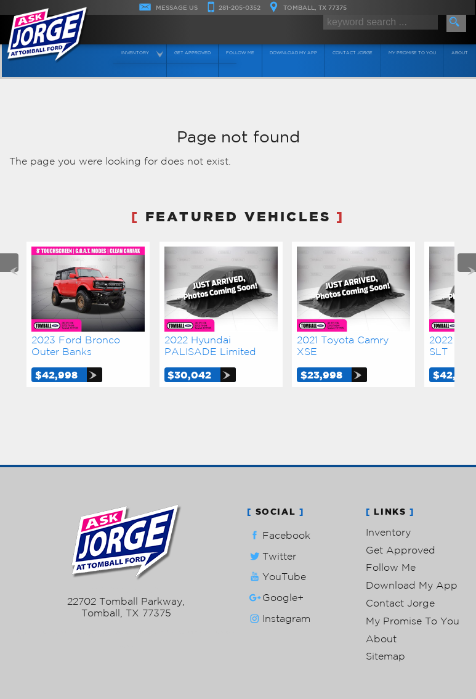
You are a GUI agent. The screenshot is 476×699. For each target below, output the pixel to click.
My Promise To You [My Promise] (413, 53)
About (381, 638)
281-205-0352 (126, 589)
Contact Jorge (400, 602)
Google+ (275, 597)
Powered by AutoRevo (172, 632)
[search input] (380, 22)
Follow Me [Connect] (241, 53)
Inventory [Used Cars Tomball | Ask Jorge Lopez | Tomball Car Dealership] (136, 53)
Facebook (278, 535)
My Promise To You (412, 620)
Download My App (294, 53)
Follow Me (391, 567)
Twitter (271, 556)
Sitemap (385, 655)
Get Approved (400, 549)
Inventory (388, 532)
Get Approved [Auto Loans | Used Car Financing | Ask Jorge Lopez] (193, 53)
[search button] (456, 23)
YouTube (276, 576)
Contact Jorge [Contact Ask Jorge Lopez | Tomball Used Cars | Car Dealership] (354, 53)
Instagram (278, 618)
